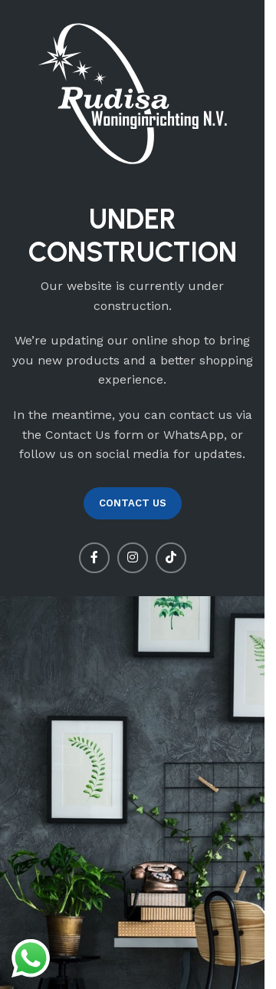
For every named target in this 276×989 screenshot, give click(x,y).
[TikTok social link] (171, 557)
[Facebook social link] (94, 557)
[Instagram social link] (132, 557)
